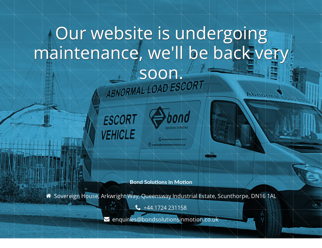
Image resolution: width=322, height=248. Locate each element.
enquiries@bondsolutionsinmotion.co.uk (165, 219)
